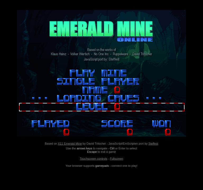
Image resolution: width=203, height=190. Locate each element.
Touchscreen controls (93, 158)
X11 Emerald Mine (70, 143)
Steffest (153, 143)
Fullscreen (116, 158)
